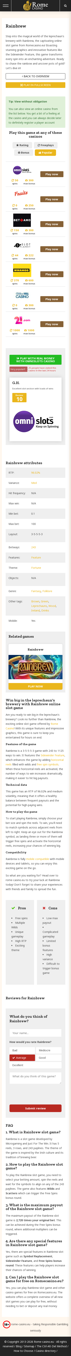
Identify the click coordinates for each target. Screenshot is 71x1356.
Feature (36, 557)
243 (33, 547)
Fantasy (36, 591)
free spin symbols (48, 764)
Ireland (35, 610)
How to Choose (23, 1351)
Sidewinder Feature (52, 755)
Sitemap (29, 1346)
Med (34, 483)
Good (42, 1057)
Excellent (17, 1065)
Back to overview (35, 76)
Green (44, 601)
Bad (14, 1050)
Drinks (45, 610)
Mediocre (44, 1050)
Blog (19, 1346)
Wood (52, 606)
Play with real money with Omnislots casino (35, 359)
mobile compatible (37, 859)
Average (21, 1057)
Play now (52, 174)
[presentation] (31, 1092)
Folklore (47, 591)
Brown (35, 601)
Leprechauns (39, 606)
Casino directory (46, 1351)
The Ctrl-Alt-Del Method (52, 1346)
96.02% (35, 472)
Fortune (36, 568)
